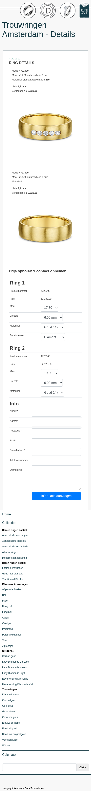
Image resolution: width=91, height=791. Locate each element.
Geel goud (7, 705)
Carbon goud (9, 656)
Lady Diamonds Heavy (14, 667)
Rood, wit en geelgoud (14, 734)
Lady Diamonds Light (13, 673)
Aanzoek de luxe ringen (14, 535)
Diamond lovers (10, 694)
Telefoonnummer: (19, 460)
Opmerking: (16, 469)
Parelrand (7, 629)
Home (6, 514)
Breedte (14, 315)
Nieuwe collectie (11, 722)
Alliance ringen (10, 552)
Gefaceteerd (9, 711)
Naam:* (14, 411)
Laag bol (7, 612)
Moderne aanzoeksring (14, 557)
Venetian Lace (10, 739)
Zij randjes (7, 646)
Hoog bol (7, 606)
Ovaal (5, 617)
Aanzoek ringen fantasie (15, 546)
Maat (12, 306)
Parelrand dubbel (11, 634)
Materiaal (15, 325)
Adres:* (14, 421)
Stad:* (13, 440)
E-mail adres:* (17, 450)
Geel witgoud (9, 700)
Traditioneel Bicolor (12, 579)
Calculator (9, 754)
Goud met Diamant (12, 573)
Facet (5, 600)
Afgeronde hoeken (12, 589)
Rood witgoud (9, 728)
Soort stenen (17, 335)
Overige (6, 623)
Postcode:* (16, 430)
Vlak (4, 640)
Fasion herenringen (12, 568)
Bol (4, 595)
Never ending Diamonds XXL (17, 684)
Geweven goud (10, 717)
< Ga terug (14, 58)
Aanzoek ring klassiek (14, 540)
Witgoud (6, 745)
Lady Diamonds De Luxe (15, 661)
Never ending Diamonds (15, 678)
